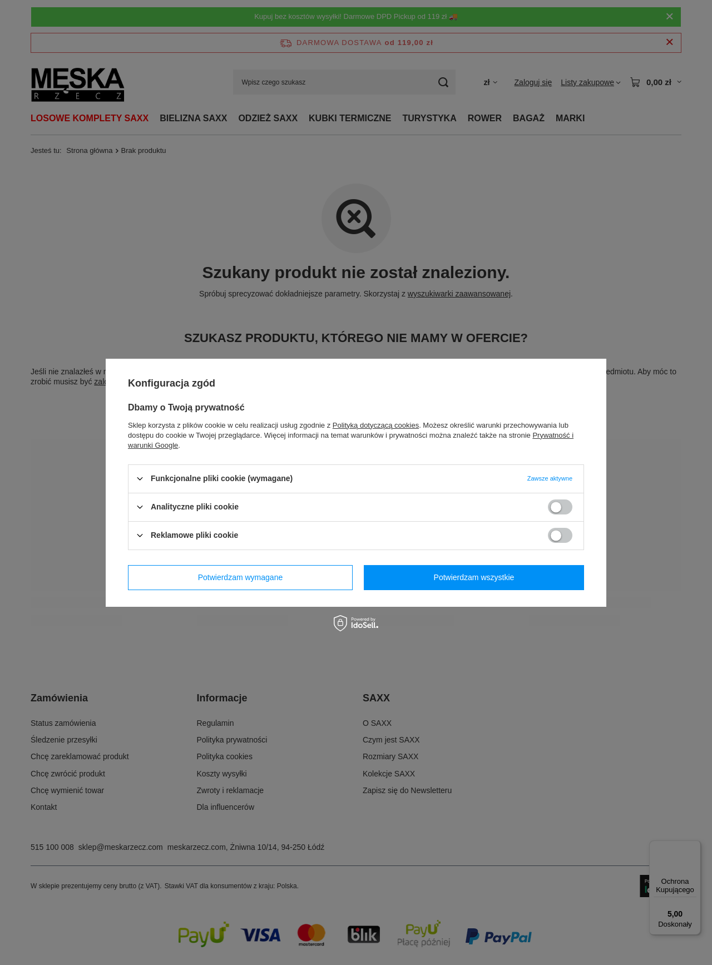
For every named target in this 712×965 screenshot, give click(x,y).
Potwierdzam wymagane (240, 577)
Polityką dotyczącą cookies (376, 424)
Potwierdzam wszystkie (474, 577)
